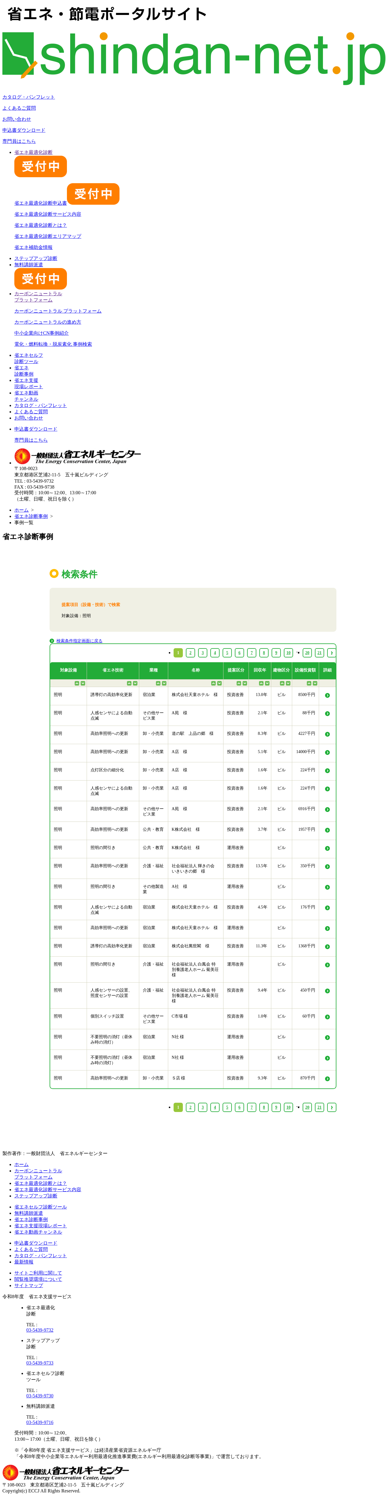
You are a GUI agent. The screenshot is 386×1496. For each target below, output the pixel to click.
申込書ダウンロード (23, 130)
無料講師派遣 (28, 1213)
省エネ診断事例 (31, 516)
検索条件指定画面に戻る (79, 641)
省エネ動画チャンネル (38, 1232)
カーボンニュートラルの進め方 (47, 322)
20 (307, 1107)
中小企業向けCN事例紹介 (41, 333)
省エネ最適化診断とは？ (40, 225)
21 (320, 1107)
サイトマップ (28, 1285)
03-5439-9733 (39, 1362)
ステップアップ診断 (35, 258)
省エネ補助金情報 (33, 247)
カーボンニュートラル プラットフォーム (58, 310)
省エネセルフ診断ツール (40, 1206)
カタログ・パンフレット (28, 97)
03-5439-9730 (39, 1395)
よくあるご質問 (19, 108)
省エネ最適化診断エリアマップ (47, 236)
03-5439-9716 (39, 1422)
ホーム (21, 510)
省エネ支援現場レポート (40, 1225)
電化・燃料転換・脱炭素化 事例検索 (53, 344)
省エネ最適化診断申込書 (67, 203)
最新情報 (23, 1261)
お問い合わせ (16, 119)
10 (289, 1107)
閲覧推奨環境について (38, 1279)
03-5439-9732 (39, 1330)
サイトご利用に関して (38, 1272)
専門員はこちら (19, 141)
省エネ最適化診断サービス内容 (47, 214)
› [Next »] (332, 1107)
